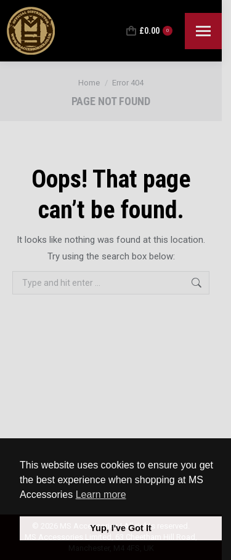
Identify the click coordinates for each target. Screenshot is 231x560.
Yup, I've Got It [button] (120, 528)
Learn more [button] (101, 494)
